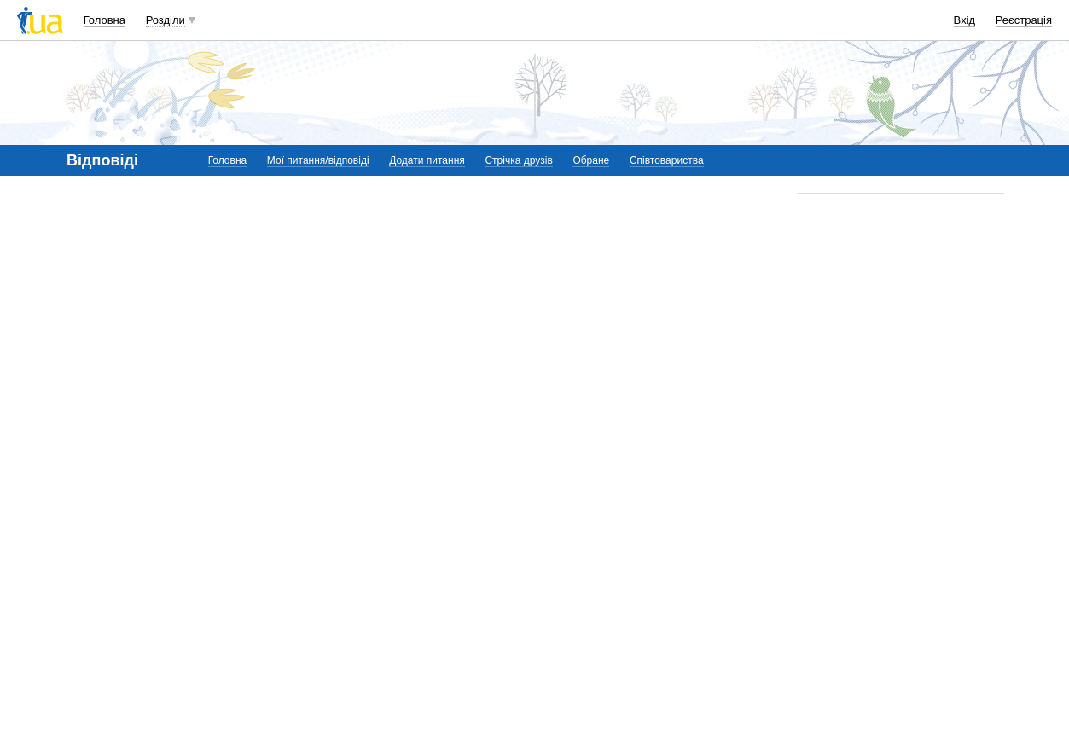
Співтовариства (667, 160)
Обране (590, 160)
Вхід (965, 20)
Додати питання (427, 160)
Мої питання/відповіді (318, 160)
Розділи (165, 20)
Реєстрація (1024, 20)
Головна (104, 20)
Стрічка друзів (518, 160)
